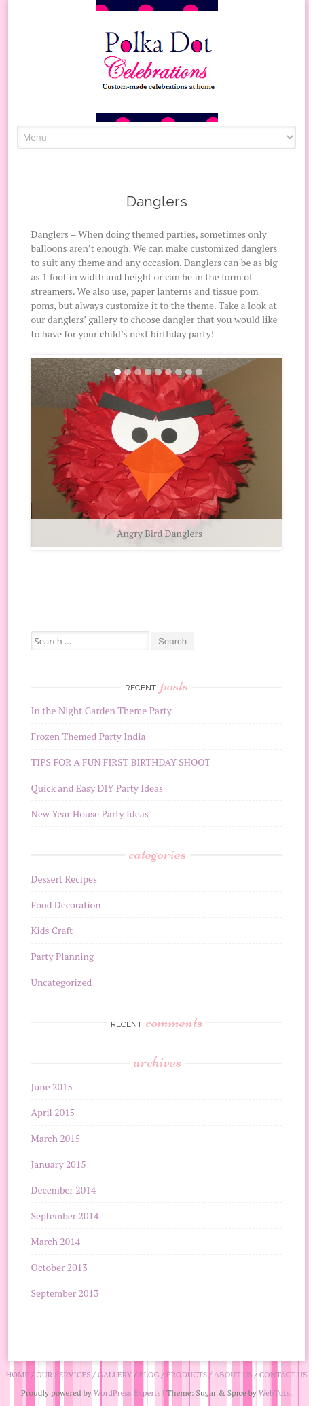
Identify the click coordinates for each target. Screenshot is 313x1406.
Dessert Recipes (64, 878)
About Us (233, 1374)
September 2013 (65, 1293)
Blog (149, 1374)
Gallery (114, 1374)
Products (187, 1374)
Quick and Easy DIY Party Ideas (97, 787)
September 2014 (65, 1215)
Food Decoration (66, 904)
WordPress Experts (127, 1393)
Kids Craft (52, 930)
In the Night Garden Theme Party (101, 710)
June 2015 (52, 1086)
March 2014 (56, 1241)
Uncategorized (61, 982)
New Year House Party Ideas (90, 813)
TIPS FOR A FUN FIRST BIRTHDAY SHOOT (121, 762)
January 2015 (58, 1164)
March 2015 (56, 1138)
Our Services (63, 1374)
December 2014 (63, 1189)
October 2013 (59, 1267)
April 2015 (53, 1112)
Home (18, 1374)
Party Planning (62, 956)
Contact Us (283, 1374)
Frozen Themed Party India (88, 736)
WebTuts (274, 1393)
